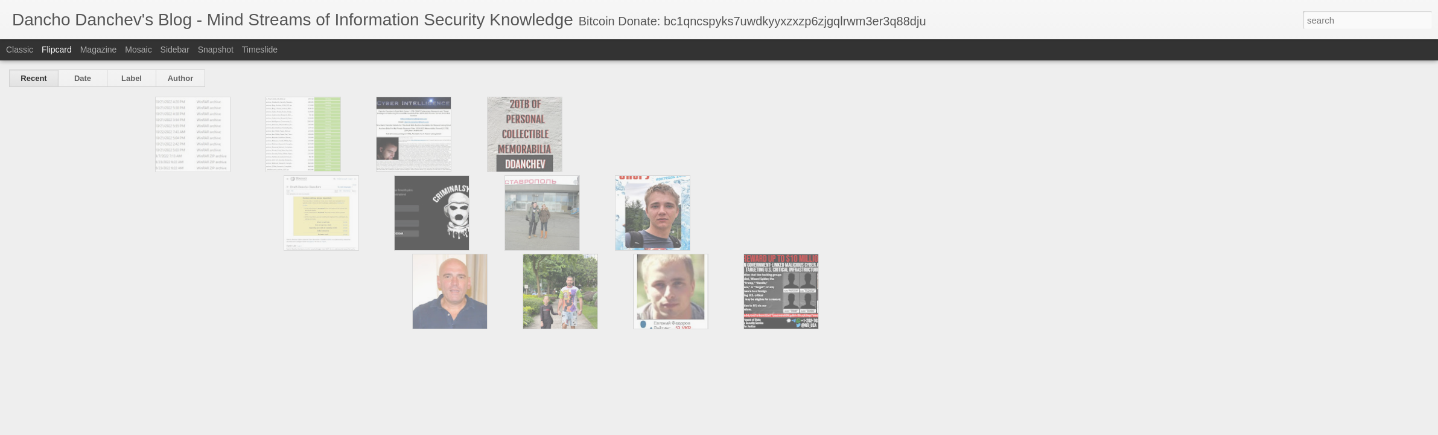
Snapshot (216, 49)
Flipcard (57, 49)
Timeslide (260, 49)
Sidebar (175, 49)
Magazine (98, 49)
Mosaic (138, 49)
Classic (19, 49)
